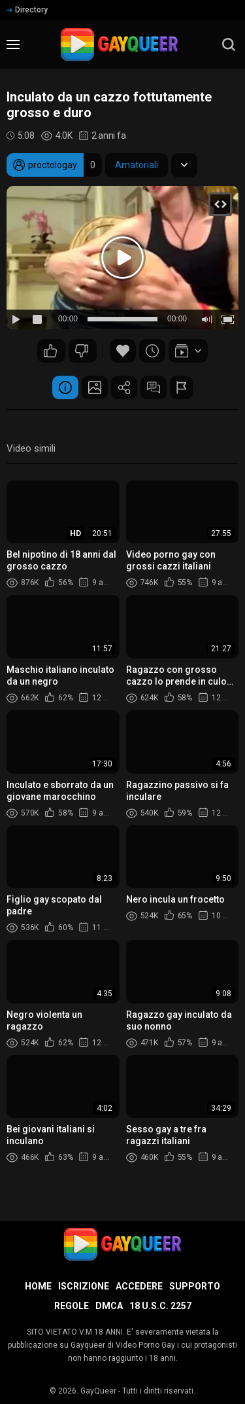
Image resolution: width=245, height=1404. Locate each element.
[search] (228, 44)
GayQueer (98, 1390)
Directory (27, 9)
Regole (71, 1306)
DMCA (109, 1306)
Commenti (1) (153, 387)
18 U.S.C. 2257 (160, 1306)
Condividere (124, 387)
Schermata (94, 387)
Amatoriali (136, 165)
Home (38, 1286)
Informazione (65, 387)
